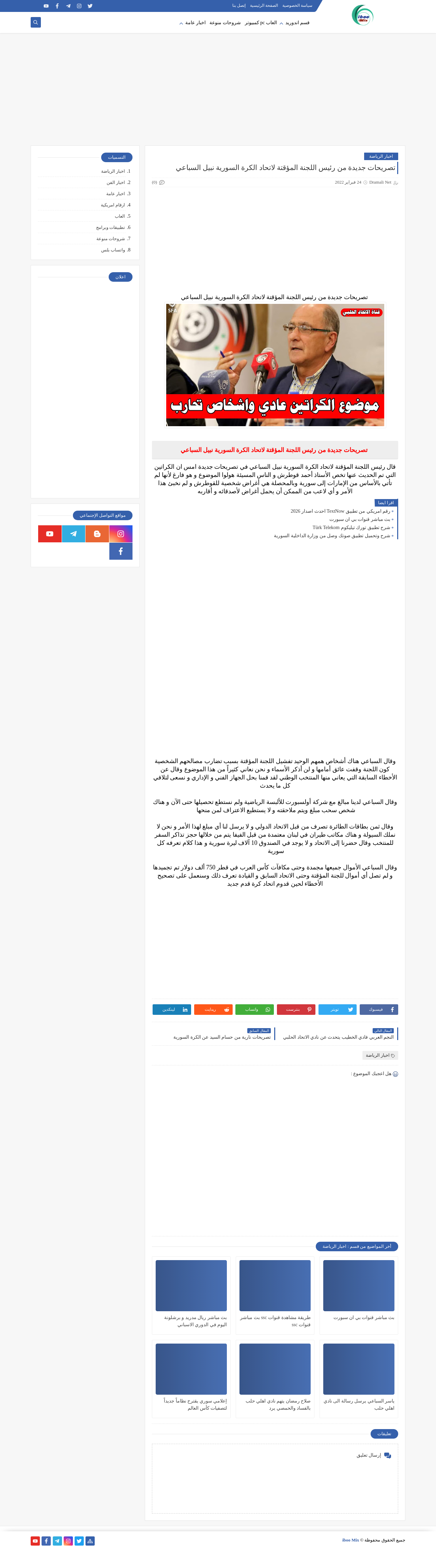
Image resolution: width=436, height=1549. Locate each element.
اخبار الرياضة (381, 156)
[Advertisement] (218, 92)
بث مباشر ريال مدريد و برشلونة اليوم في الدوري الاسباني (195, 1321)
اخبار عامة (195, 22)
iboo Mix (350, 1540)
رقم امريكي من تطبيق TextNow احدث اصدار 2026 (340, 511)
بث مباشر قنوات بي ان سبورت (360, 519)
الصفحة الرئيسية (264, 5)
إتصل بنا (239, 5)
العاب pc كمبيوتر (261, 22)
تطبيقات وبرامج (110, 227)
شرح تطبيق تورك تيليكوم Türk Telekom (351, 527)
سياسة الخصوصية (297, 5)
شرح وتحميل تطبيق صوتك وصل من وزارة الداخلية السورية (332, 535)
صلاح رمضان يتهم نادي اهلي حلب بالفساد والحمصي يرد (278, 1404)
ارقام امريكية (113, 204)
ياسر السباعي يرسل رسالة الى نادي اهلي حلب (359, 1404)
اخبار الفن (116, 182)
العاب (120, 216)
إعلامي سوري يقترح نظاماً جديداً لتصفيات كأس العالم (195, 1404)
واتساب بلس (113, 249)
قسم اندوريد (297, 22)
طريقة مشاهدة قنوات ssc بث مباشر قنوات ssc (275, 1321)
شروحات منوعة (225, 22)
